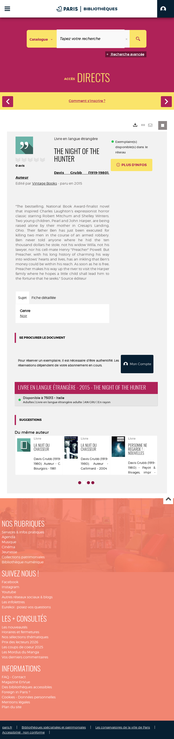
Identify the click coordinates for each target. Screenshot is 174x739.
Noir (23, 316)
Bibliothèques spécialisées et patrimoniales (54, 727)
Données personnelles (37, 697)
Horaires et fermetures (20, 632)
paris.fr (7, 727)
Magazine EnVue (16, 682)
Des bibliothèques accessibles (27, 687)
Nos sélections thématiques (25, 637)
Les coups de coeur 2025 (22, 647)
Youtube (9, 592)
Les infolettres (13, 602)
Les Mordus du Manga (20, 652)
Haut (168, 499)
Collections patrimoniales (23, 557)
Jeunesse (9, 552)
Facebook (10, 581)
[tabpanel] (62, 314)
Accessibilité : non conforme (23, 732)
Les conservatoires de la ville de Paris (122, 727)
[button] (165, 8)
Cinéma (8, 547)
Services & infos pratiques (23, 532)
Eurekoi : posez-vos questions (26, 607)
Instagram (10, 587)
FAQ (5, 677)
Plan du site (11, 706)
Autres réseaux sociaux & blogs (27, 597)
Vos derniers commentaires (25, 657)
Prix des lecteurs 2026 (20, 642)
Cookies (8, 697)
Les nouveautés (14, 627)
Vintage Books (44, 183)
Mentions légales (16, 702)
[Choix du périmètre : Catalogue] (42, 38)
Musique (9, 542)
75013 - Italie (54, 397)
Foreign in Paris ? (16, 692)
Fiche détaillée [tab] (44, 298)
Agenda (8, 536)
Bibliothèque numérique (23, 562)
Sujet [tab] (22, 298)
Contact (19, 677)
